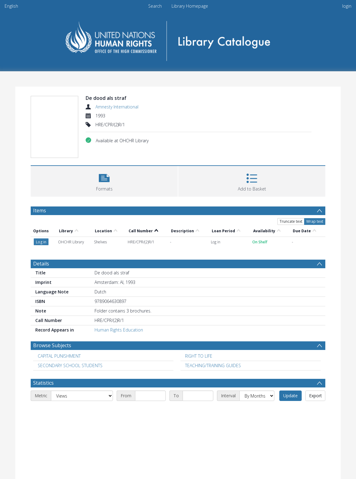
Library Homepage (190, 6)
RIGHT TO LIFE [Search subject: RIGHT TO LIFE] (198, 356)
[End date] (198, 396)
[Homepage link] (178, 39)
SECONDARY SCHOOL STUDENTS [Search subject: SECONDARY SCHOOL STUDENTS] (70, 365)
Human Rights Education (119, 330)
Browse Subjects (52, 345)
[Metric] (82, 396)
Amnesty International (116, 107)
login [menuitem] (346, 6)
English (11, 6)
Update (290, 396)
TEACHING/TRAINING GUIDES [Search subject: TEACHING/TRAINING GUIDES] (213, 365)
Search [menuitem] (155, 6)
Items (39, 210)
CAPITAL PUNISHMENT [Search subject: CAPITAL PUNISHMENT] (59, 356)
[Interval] (256, 396)
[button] (104, 180)
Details (41, 263)
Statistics (43, 382)
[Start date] (150, 396)
